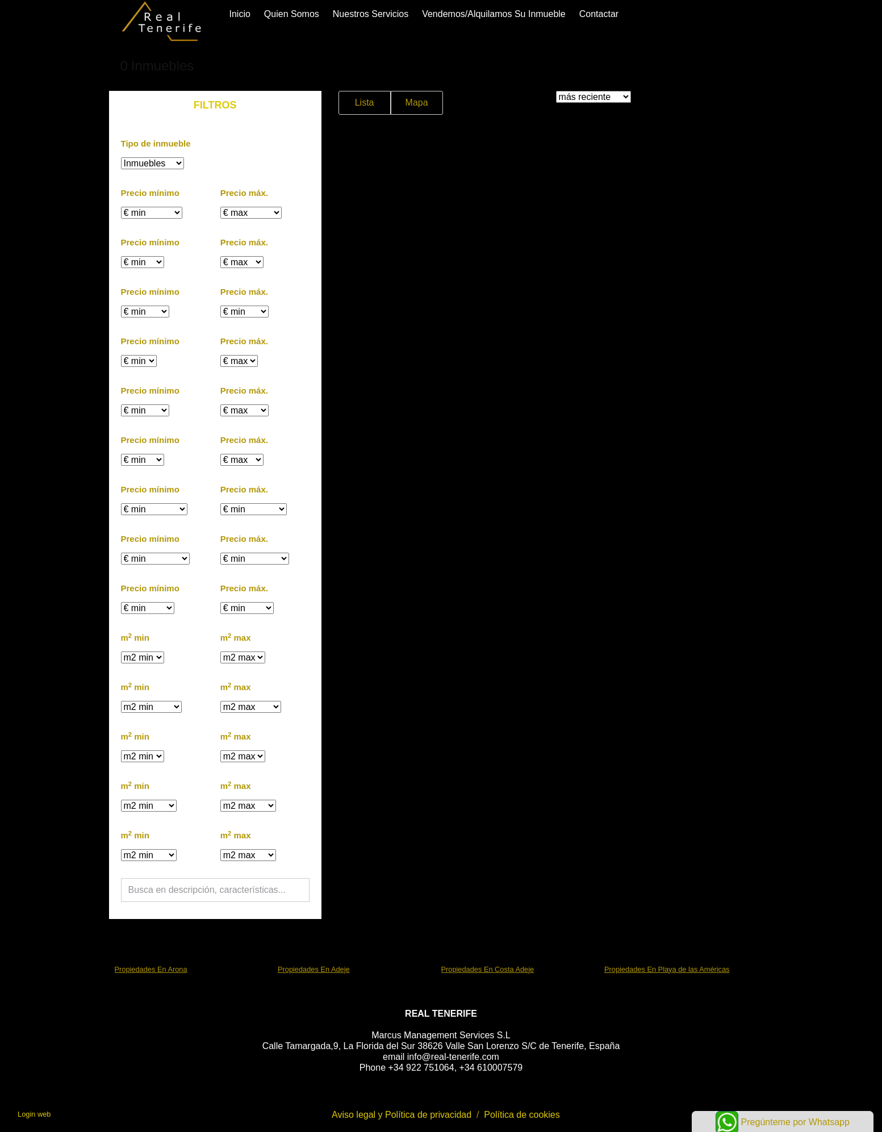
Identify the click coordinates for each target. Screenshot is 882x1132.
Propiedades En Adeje (314, 969)
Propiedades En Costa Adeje (487, 969)
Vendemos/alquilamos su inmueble (494, 14)
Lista (364, 102)
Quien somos (291, 14)
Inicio (239, 14)
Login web (34, 1114)
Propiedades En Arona (151, 969)
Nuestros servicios (370, 14)
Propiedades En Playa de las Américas (667, 969)
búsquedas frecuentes (172, 941)
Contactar (598, 14)
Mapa (417, 102)
